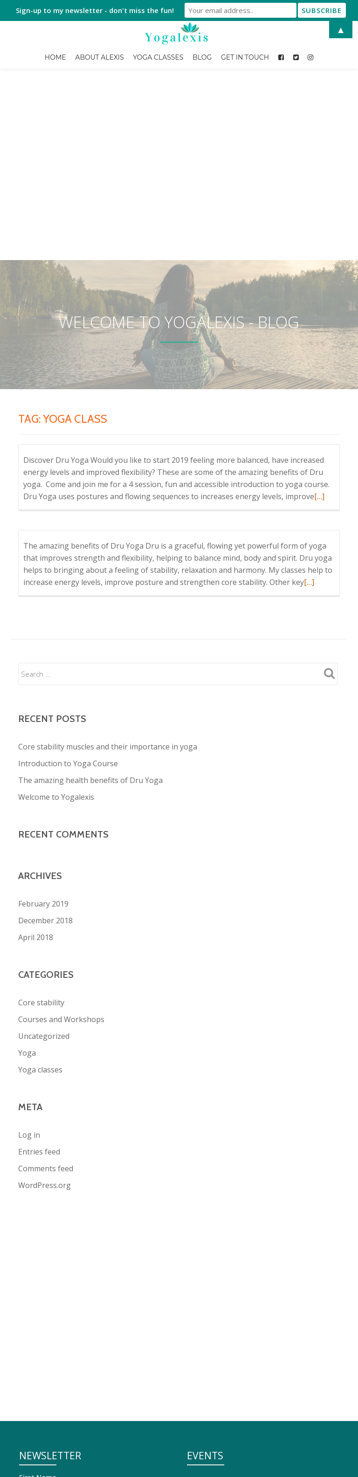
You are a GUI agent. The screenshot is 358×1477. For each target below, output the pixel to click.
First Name (37, 1249)
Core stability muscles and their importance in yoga (107, 576)
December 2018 (45, 750)
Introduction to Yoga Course (68, 593)
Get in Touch (245, 57)
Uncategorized (43, 865)
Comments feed (45, 998)
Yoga (27, 882)
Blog (202, 57)
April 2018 (35, 767)
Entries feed (39, 981)
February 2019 (43, 733)
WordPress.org (44, 1015)
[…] (319, 326)
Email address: (43, 1319)
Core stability (41, 832)
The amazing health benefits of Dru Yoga (90, 610)
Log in (29, 964)
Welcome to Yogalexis (56, 626)
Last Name (37, 1284)
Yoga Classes (158, 57)
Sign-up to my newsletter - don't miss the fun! (95, 10)
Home (55, 57)
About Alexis (99, 57)
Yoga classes (40, 899)
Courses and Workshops (61, 849)
